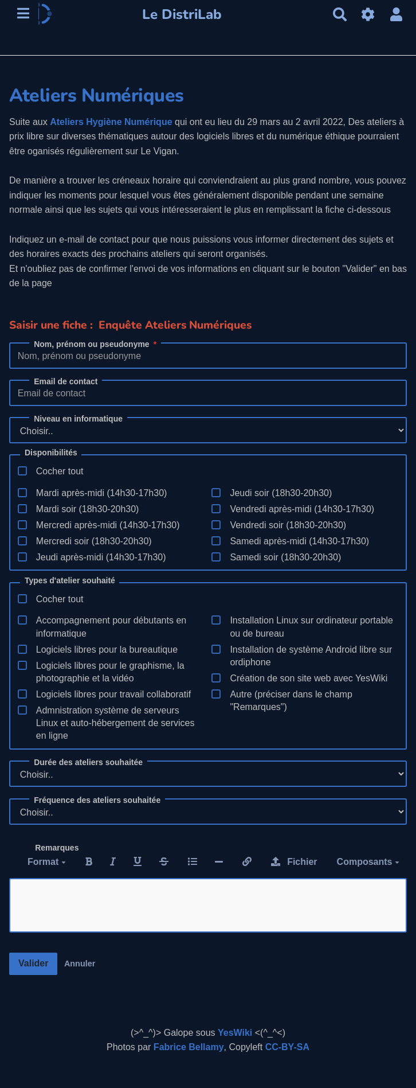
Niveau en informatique (78, 419)
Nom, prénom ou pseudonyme (96, 344)
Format (47, 862)
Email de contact (65, 381)
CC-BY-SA (287, 1047)
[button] (396, 14)
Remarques (57, 848)
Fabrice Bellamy (189, 1047)
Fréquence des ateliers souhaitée (97, 800)
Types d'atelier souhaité (70, 580)
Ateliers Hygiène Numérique (111, 122)
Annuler (79, 963)
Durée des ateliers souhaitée (88, 762)
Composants (368, 862)
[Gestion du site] (367, 14)
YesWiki (235, 1033)
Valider (33, 963)
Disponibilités (51, 453)
